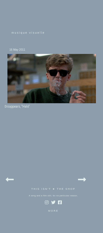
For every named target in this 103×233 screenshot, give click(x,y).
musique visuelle (28, 32)
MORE (53, 210)
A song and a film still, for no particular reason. (53, 196)
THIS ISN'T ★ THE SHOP (53, 189)
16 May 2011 (17, 49)
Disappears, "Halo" (17, 106)
